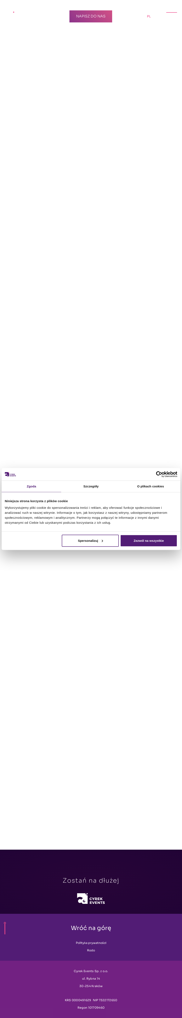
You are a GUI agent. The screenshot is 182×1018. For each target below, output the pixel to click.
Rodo (91, 950)
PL (150, 15)
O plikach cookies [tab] (150, 486)
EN (159, 16)
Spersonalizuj (90, 540)
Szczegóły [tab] (90, 486)
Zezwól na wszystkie (149, 540)
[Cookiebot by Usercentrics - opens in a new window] (159, 474)
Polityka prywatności (91, 943)
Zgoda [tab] (31, 486)
